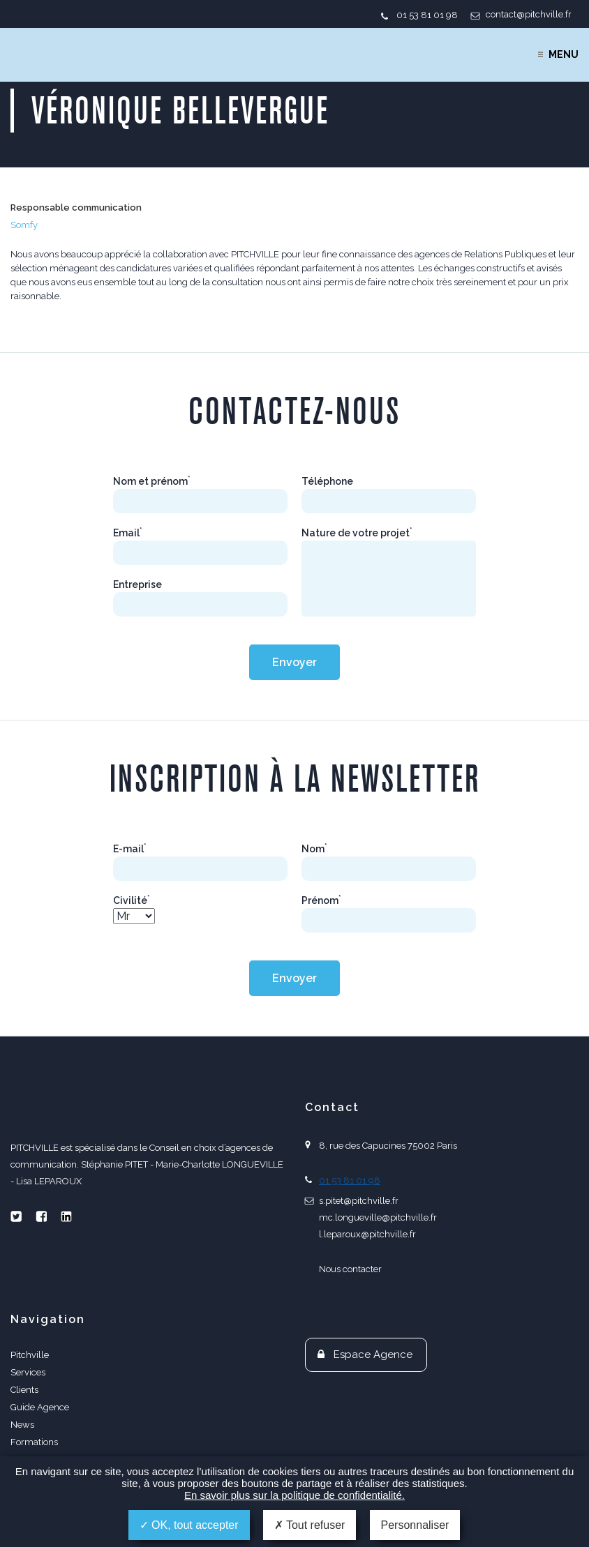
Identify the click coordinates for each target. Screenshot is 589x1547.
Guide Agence (39, 1407)
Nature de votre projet (356, 532)
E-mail (130, 848)
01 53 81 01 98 (427, 15)
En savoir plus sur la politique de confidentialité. (294, 1495)
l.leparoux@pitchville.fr (367, 1234)
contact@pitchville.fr (529, 14)
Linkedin (66, 1216)
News (22, 1424)
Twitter (16, 1216)
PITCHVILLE (67, 54)
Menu (564, 54)
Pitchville (29, 1355)
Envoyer (294, 662)
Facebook (41, 1216)
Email (127, 532)
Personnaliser (415, 1525)
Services (27, 1372)
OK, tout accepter (189, 1525)
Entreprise (137, 584)
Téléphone (327, 481)
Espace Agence (373, 1354)
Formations (34, 1442)
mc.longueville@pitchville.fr (378, 1217)
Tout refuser (309, 1525)
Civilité (131, 900)
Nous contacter (350, 1269)
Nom (314, 848)
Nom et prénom (152, 481)
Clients (24, 1389)
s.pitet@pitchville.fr (358, 1200)
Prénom (321, 900)
